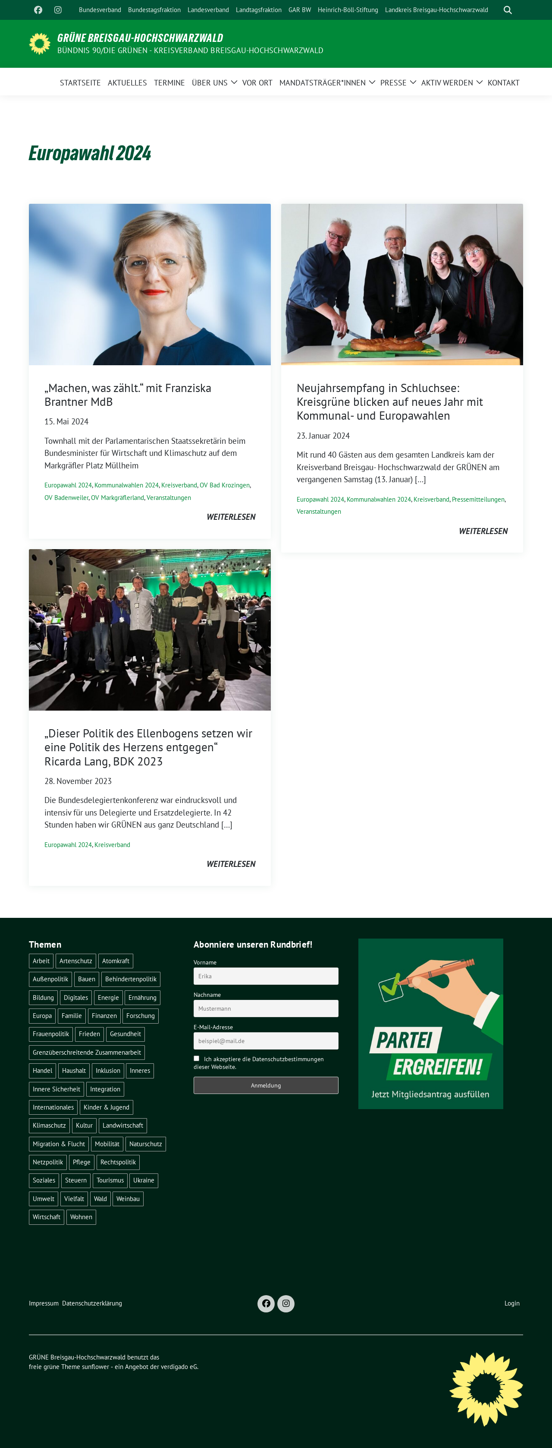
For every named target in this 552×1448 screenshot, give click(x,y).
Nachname (207, 995)
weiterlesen (231, 517)
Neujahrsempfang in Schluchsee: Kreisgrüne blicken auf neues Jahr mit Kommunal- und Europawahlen (390, 401)
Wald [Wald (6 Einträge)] (100, 1199)
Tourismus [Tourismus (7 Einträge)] (110, 1180)
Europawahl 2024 (68, 485)
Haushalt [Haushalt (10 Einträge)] (74, 1070)
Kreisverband (179, 485)
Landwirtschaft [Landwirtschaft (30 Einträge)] (123, 1125)
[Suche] (495, 10)
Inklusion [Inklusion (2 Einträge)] (108, 1070)
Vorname (205, 962)
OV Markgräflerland (117, 497)
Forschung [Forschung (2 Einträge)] (140, 1016)
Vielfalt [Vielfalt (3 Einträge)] (74, 1199)
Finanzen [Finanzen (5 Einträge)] (104, 1016)
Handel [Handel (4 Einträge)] (42, 1070)
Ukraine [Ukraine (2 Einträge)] (143, 1180)
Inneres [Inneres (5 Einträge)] (140, 1070)
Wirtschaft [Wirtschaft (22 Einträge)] (46, 1217)
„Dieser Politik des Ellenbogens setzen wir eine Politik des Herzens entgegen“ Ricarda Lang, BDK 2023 (148, 747)
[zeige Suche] (507, 10)
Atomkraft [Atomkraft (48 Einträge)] (115, 961)
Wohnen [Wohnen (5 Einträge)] (81, 1217)
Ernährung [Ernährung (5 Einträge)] (143, 997)
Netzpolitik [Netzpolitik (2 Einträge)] (48, 1162)
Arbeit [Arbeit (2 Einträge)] (41, 961)
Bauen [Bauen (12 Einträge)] (86, 979)
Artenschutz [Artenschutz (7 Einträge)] (76, 961)
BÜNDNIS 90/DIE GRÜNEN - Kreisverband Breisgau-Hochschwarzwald (190, 50)
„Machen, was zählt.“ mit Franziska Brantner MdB (127, 394)
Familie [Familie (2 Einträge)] (72, 1016)
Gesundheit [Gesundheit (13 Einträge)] (125, 1034)
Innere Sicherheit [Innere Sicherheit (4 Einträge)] (56, 1089)
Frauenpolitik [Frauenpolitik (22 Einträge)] (51, 1034)
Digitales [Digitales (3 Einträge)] (76, 997)
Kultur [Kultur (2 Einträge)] (84, 1125)
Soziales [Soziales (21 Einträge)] (44, 1180)
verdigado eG (179, 1367)
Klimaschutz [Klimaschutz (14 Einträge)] (49, 1125)
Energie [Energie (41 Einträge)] (108, 997)
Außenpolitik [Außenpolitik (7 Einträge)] (50, 979)
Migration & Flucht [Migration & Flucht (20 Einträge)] (59, 1144)
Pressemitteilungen (478, 499)
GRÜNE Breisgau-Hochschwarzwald (140, 38)
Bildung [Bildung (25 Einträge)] (43, 997)
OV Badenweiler (66, 497)
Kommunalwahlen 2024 (126, 485)
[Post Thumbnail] (150, 283)
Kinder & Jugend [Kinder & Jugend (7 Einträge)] (106, 1107)
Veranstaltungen (169, 497)
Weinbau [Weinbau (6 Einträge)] (128, 1199)
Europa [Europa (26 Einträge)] (42, 1016)
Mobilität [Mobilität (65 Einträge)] (107, 1144)
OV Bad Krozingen (225, 485)
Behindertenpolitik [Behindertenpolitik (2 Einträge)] (131, 979)
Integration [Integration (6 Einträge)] (105, 1089)
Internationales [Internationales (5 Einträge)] (53, 1107)
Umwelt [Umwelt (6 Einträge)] (43, 1199)
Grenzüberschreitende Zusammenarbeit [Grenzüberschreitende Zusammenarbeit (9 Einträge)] (87, 1052)
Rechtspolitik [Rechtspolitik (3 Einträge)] (118, 1162)
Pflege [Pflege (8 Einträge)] (82, 1162)
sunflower (95, 1367)
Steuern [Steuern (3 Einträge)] (76, 1180)
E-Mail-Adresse (213, 1027)
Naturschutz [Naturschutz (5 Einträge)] (145, 1144)
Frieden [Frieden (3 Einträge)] (89, 1034)
